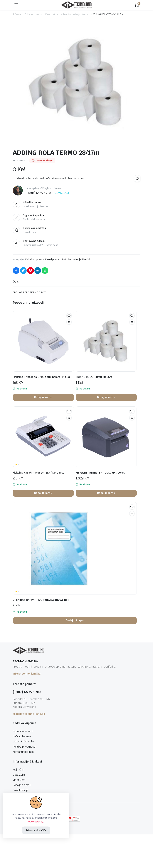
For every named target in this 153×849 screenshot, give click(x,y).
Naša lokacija (20, 790)
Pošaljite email (22, 785)
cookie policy (35, 821)
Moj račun (19, 769)
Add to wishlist (137, 178)
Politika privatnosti (24, 746)
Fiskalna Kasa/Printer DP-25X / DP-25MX (38, 472)
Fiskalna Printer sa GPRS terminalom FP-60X (41, 377)
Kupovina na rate (23, 731)
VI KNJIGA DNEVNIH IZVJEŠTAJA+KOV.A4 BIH (41, 600)
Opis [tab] (16, 281)
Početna (17, 14)
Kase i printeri (52, 14)
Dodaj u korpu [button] (43, 397)
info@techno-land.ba (27, 673)
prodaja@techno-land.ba (29, 713)
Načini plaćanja (22, 736)
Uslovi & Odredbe (24, 741)
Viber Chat (19, 780)
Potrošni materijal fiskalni (76, 14)
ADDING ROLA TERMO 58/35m (94, 377)
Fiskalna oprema (33, 14)
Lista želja (19, 774)
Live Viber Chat (61, 193)
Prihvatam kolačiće (36, 830)
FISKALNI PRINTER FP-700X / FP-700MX (100, 472)
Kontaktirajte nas (23, 751)
